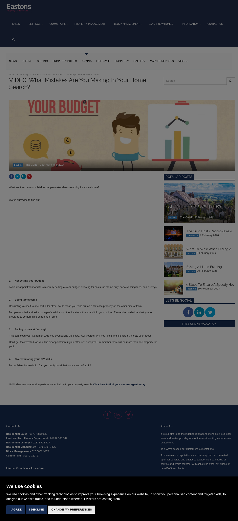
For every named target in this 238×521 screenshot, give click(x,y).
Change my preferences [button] (71, 509)
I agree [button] (16, 509)
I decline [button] (36, 509)
